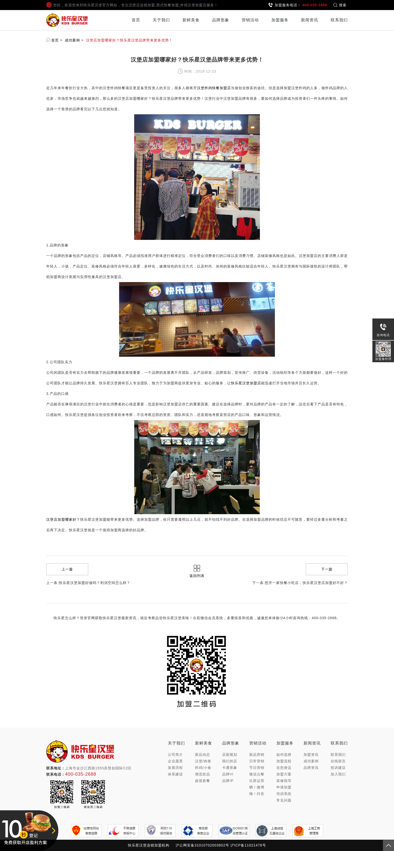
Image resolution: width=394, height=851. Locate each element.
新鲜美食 (191, 20)
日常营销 (256, 761)
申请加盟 (283, 787)
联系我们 (339, 20)
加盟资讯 (311, 755)
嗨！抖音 (256, 794)
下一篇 (326, 569)
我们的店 (229, 761)
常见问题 (283, 800)
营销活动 (250, 20)
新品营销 (256, 755)
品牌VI (227, 774)
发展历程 (175, 768)
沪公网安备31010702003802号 (202, 845)
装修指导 (283, 781)
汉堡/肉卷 (203, 761)
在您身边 (283, 768)
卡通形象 (229, 768)
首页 (136, 20)
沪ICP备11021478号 (248, 845)
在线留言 (338, 761)
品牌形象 (220, 20)
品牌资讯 (311, 768)
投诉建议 (338, 768)
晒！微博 (256, 787)
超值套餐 (202, 781)
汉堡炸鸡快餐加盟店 (214, 88)
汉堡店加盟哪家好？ (63, 519)
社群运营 (256, 781)
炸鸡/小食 (203, 768)
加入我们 (338, 774)
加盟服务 (279, 20)
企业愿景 (175, 761)
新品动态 (202, 755)
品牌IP (227, 781)
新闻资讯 (309, 20)
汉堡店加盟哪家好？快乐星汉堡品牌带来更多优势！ (129, 40)
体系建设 (175, 774)
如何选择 (283, 755)
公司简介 (175, 755)
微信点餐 (256, 774)
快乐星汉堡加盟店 (246, 383)
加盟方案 (283, 774)
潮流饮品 (202, 774)
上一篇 (67, 569)
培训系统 (283, 794)
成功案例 (72, 40)
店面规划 (229, 755)
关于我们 (161, 20)
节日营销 (256, 768)
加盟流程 (283, 761)
